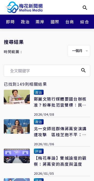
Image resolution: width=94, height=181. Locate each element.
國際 (55, 22)
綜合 (84, 22)
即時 (10, 22)
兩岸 (40, 22)
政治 (25, 22)
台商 (69, 22)
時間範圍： (13, 52)
